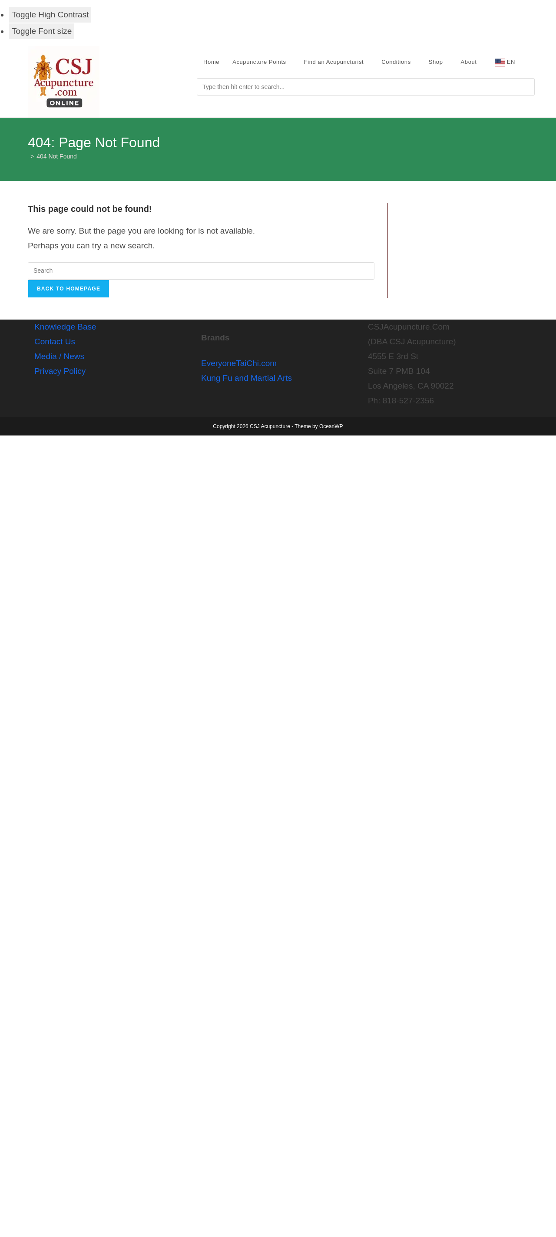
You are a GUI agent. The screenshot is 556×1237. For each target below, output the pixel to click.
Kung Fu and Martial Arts (246, 378)
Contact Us (54, 341)
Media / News (59, 356)
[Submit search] (366, 87)
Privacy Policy (60, 371)
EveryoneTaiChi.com (239, 363)
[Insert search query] (201, 271)
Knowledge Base (65, 326)
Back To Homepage (68, 289)
